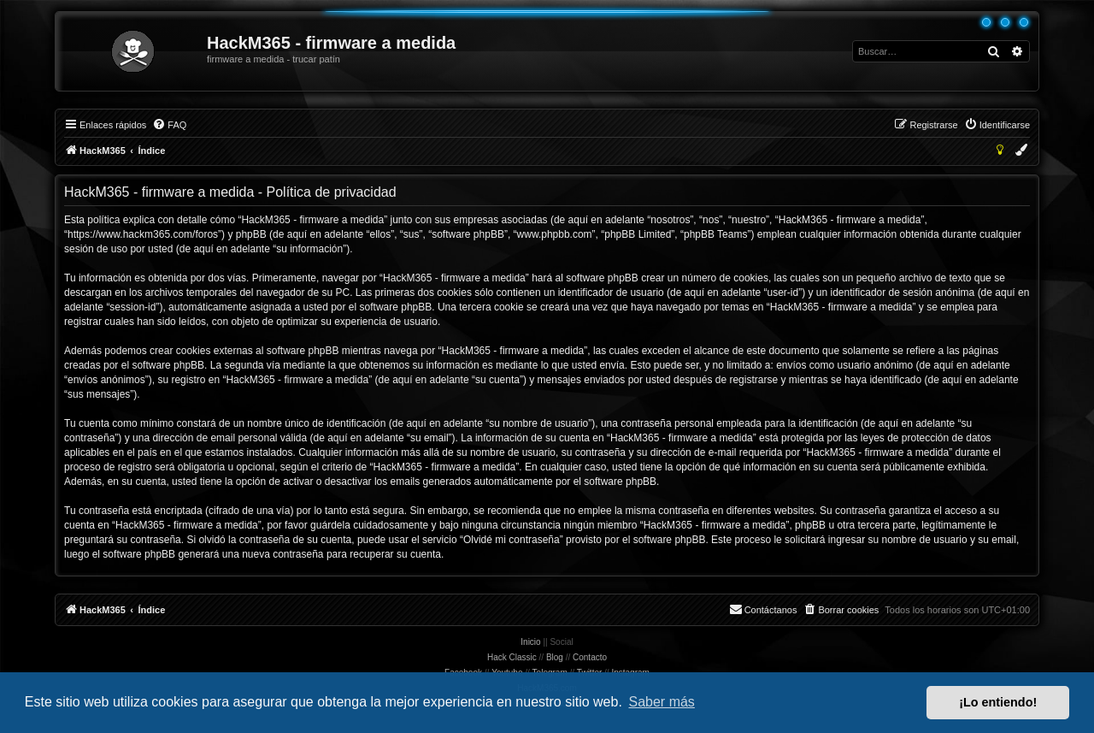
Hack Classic (512, 657)
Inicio (530, 642)
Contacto (590, 657)
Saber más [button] (662, 702)
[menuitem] (169, 125)
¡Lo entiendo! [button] (998, 702)
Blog (554, 657)
